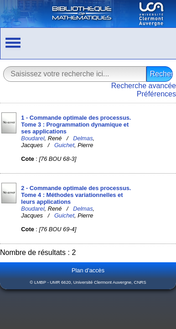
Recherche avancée (143, 86)
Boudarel (32, 138)
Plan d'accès (88, 270)
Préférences (156, 94)
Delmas (83, 138)
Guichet (64, 145)
